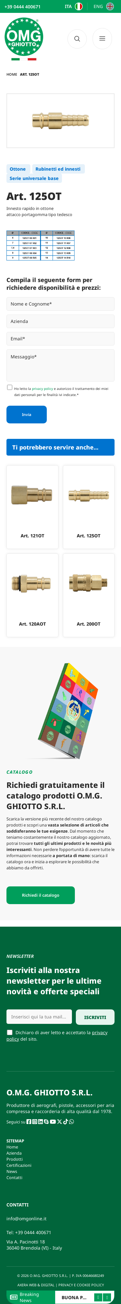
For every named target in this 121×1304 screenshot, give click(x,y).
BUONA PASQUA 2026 (86, 1297)
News (11, 1171)
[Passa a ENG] (103, 6)
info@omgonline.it (26, 1218)
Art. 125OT (88, 536)
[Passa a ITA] (73, 6)
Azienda (14, 1153)
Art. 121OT (32, 536)
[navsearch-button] (77, 39)
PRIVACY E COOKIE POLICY (81, 1284)
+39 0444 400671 (33, 1232)
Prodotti (14, 1159)
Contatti (14, 1177)
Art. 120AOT (32, 624)
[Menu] (104, 38)
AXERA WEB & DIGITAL (35, 1284)
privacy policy (42, 388)
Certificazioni (18, 1165)
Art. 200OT (88, 624)
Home (11, 74)
